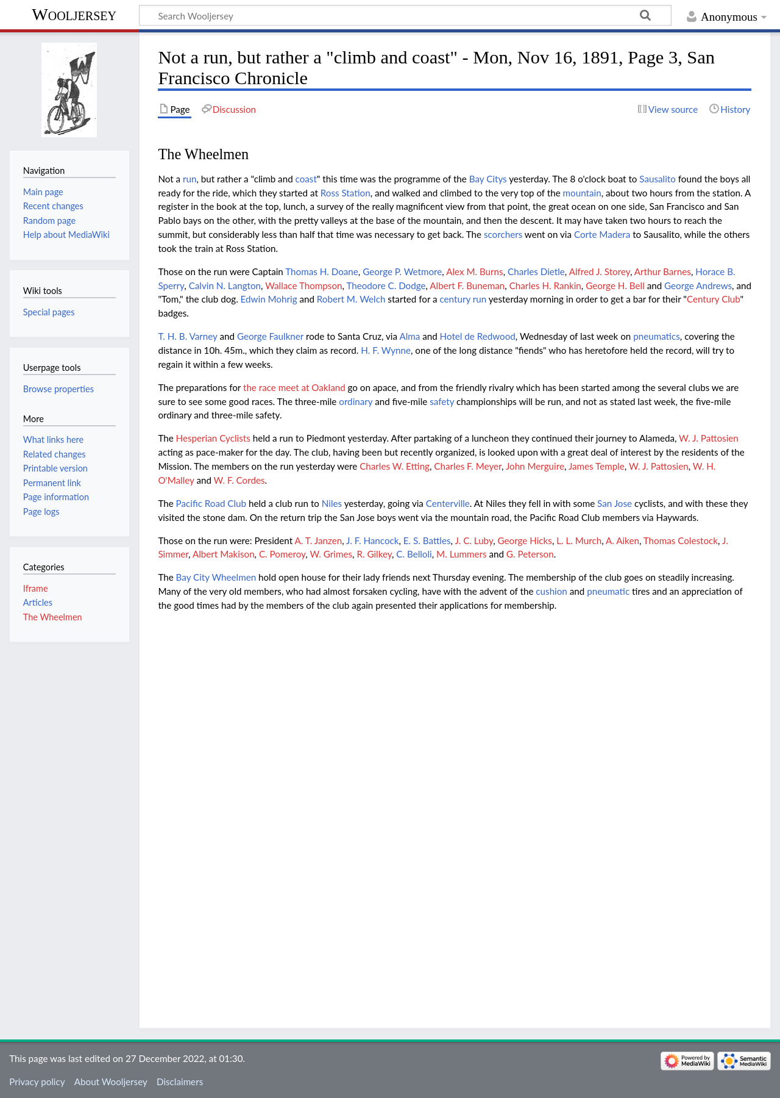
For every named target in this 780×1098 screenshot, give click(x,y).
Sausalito (657, 178)
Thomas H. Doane (321, 271)
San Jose (614, 503)
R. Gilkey (374, 553)
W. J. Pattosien (709, 437)
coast (306, 178)
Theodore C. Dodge (385, 285)
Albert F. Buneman (467, 285)
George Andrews (698, 285)
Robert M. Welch (351, 298)
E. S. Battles (427, 540)
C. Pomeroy (282, 553)
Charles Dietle (536, 271)
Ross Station (345, 192)
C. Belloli (413, 553)
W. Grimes (331, 553)
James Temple (597, 466)
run (189, 178)
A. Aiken (622, 540)
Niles (332, 503)
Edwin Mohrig (269, 298)
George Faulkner (270, 336)
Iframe (35, 588)
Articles (37, 602)
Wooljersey (74, 14)
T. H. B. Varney (187, 336)
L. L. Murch (578, 540)
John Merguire (535, 466)
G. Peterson (530, 553)
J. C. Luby (474, 540)
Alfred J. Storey (599, 271)
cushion (551, 591)
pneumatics (656, 336)
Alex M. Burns (474, 271)
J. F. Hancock (372, 540)
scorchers (503, 234)
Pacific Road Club (211, 503)
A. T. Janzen (318, 540)
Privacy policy (37, 1081)
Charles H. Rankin (545, 285)
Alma (409, 336)
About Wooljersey (110, 1081)
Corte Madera (602, 234)
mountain (582, 192)
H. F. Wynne (386, 350)
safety (442, 401)
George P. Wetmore (402, 271)
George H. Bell (615, 285)
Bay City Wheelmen (216, 577)
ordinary (355, 401)
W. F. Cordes (239, 480)
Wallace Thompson (303, 285)
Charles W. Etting (395, 466)
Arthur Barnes (662, 271)
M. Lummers (461, 553)
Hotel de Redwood (478, 336)
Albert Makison (224, 553)
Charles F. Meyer (468, 466)
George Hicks (525, 540)
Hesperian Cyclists (213, 437)
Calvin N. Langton (225, 285)
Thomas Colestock (681, 540)
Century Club (713, 298)
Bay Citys (488, 178)
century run (462, 298)
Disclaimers (180, 1081)
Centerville (448, 503)
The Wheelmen (52, 617)
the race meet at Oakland (294, 387)
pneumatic (608, 591)
